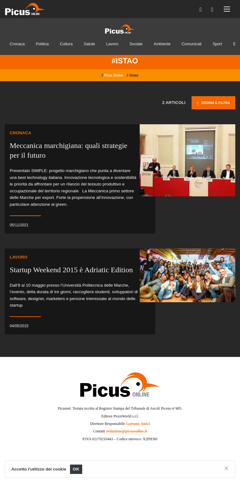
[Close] (226, 468)
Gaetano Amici (138, 423)
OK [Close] (76, 469)
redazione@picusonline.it (126, 431)
